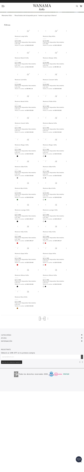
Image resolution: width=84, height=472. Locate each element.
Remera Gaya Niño (23, 326)
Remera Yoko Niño (49, 274)
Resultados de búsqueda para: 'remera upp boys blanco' (36, 15)
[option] (17, 77)
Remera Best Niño (49, 222)
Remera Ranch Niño (50, 66)
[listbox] (18, 77)
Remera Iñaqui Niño (50, 170)
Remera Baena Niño (24, 170)
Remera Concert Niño (24, 118)
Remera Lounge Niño (24, 274)
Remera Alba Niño (23, 222)
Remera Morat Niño (49, 118)
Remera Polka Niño (75, 118)
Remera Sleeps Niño (76, 66)
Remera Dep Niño (23, 66)
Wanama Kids (7, 15)
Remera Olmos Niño (50, 326)
